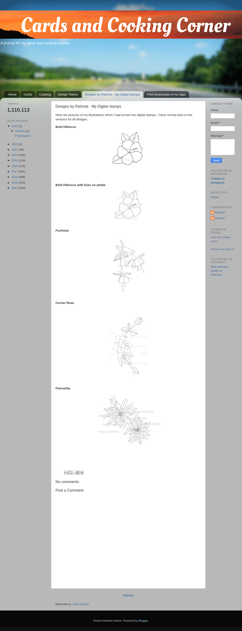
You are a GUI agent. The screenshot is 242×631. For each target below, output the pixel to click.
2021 (15, 149)
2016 (15, 176)
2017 (15, 171)
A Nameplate (22, 135)
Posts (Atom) (81, 604)
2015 (15, 182)
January (20, 131)
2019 (15, 160)
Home (12, 94)
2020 (15, 155)
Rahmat (220, 212)
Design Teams (68, 94)
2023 (15, 126)
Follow (215, 197)
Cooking (45, 94)
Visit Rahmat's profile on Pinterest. (220, 270)
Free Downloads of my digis (166, 94)
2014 (15, 188)
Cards (28, 94)
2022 (15, 144)
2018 (15, 166)
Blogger (143, 620)
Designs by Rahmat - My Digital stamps (112, 94)
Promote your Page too (222, 249)
